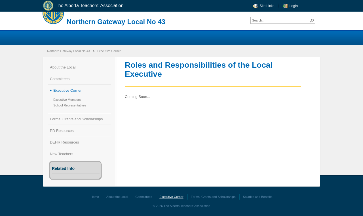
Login (294, 6)
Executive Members (67, 99)
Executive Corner (109, 51)
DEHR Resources (64, 142)
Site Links (267, 6)
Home (95, 196)
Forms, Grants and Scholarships (76, 119)
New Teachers (61, 154)
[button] (312, 20)
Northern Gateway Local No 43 (116, 21)
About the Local (62, 67)
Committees (59, 79)
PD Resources (62, 131)
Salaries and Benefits (257, 196)
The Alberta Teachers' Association (83, 6)
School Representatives (69, 105)
